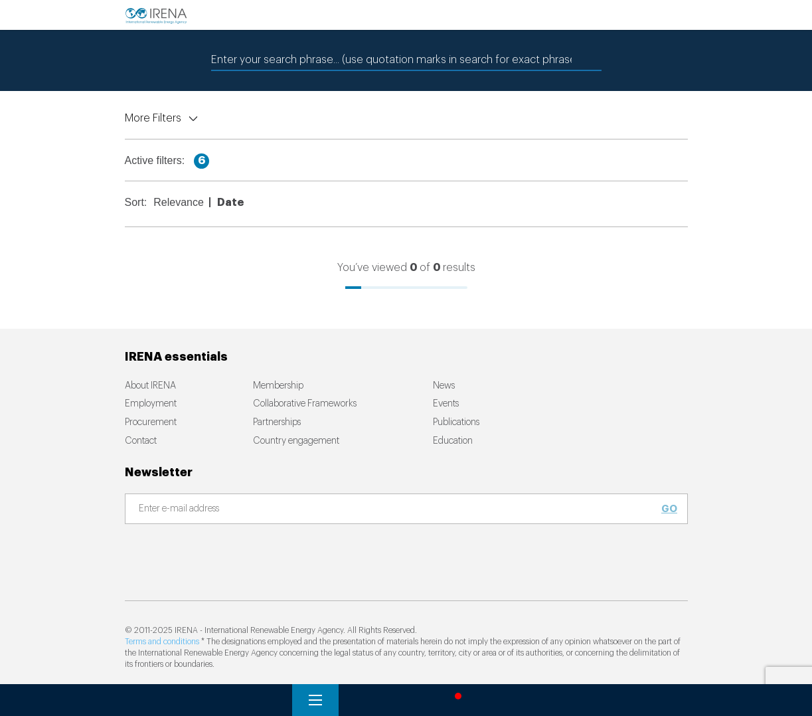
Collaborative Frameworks (305, 403)
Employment (151, 403)
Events (446, 403)
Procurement (151, 422)
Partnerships (277, 422)
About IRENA (150, 386)
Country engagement (296, 441)
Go (669, 508)
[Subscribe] (398, 509)
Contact (141, 441)
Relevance (178, 202)
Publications (456, 422)
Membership (278, 386)
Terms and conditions (162, 642)
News (444, 386)
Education (453, 441)
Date (230, 202)
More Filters (153, 118)
